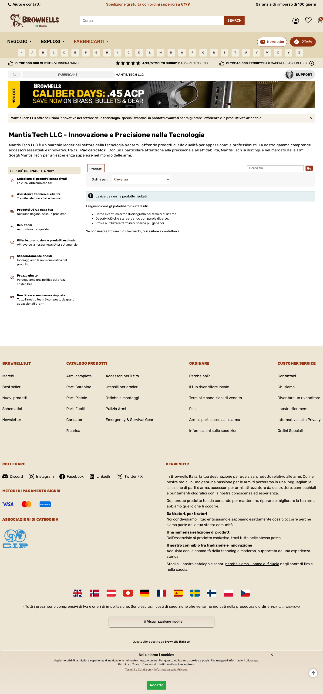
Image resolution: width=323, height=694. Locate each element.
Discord (12, 476)
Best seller (11, 387)
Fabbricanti (89, 41)
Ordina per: (100, 179)
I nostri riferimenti (293, 409)
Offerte (307, 41)
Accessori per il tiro (122, 376)
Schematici (12, 409)
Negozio (17, 41)
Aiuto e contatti (23, 4)
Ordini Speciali (290, 430)
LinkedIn (100, 476)
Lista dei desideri (309, 21)
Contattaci (287, 376)
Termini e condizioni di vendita (215, 398)
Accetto (156, 685)
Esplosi (50, 41)
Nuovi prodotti (14, 398)
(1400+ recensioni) (175, 63)
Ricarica (73, 430)
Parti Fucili (75, 409)
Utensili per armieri (122, 387)
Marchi (8, 376)
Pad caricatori (93, 150)
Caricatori (74, 419)
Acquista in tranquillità (33, 229)
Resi (192, 409)
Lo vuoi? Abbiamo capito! (34, 183)
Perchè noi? (199, 376)
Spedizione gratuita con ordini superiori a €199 (148, 4)
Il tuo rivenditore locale (209, 387)
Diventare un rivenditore (299, 398)
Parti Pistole (76, 398)
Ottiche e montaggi (122, 398)
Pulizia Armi (116, 409)
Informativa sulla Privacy (299, 419)
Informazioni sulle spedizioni (214, 430)
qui (256, 660)
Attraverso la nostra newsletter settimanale (47, 244)
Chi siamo (286, 387)
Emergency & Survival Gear (129, 419)
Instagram (41, 476)
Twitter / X (130, 476)
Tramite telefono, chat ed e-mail (39, 198)
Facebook (71, 476)
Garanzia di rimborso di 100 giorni (286, 4)
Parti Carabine (78, 387)
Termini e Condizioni (138, 669)
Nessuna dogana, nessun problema (41, 214)
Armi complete (79, 376)
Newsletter (11, 419)
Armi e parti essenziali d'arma (214, 419)
